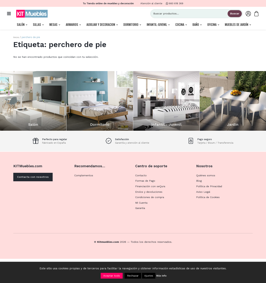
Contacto (141, 199)
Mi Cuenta (141, 226)
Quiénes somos (206, 199)
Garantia (140, 232)
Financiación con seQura (151, 210)
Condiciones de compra (150, 221)
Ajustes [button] (148, 275)
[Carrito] (254, 14)
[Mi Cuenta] (246, 14)
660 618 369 (174, 3)
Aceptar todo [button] (111, 275)
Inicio (16, 38)
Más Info (161, 275)
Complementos (84, 199)
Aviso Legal (203, 216)
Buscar (232, 14)
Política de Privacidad (210, 210)
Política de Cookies (208, 221)
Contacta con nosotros (35, 201)
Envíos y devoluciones (149, 216)
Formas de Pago (145, 205)
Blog (199, 205)
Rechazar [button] (133, 275)
